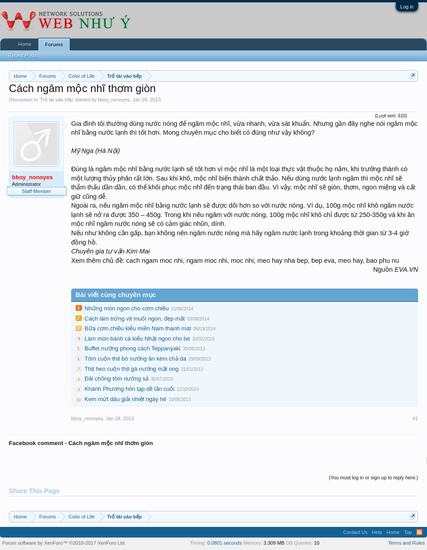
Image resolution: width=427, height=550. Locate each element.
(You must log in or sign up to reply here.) (373, 477)
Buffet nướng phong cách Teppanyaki (133, 348)
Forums (54, 44)
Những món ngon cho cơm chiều (127, 308)
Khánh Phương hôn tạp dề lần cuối (129, 388)
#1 (415, 418)
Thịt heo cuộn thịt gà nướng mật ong (131, 368)
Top (408, 532)
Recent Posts (22, 55)
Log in (407, 6)
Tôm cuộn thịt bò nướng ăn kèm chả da (135, 358)
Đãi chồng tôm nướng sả (117, 378)
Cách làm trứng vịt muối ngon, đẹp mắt (135, 318)
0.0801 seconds (224, 543)
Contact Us (355, 532)
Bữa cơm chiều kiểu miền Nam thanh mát (138, 328)
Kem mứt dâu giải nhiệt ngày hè (125, 399)
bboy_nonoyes (114, 99)
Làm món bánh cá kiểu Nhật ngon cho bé (137, 338)
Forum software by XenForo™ (64, 543)
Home (24, 44)
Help (377, 532)
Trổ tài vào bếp (56, 99)
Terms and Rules (406, 543)
